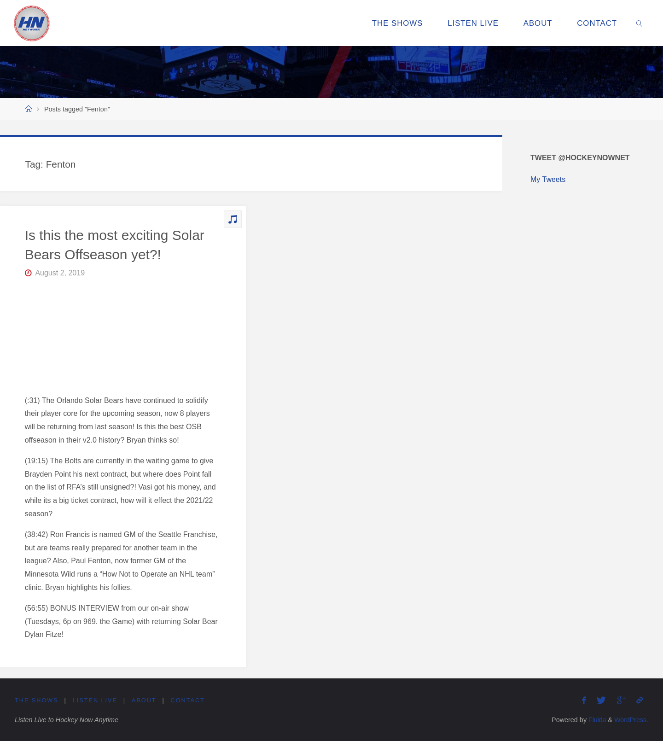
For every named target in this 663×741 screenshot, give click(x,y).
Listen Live (95, 700)
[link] (639, 23)
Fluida (595, 719)
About (144, 700)
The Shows (37, 700)
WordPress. (631, 719)
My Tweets (547, 179)
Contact (188, 700)
